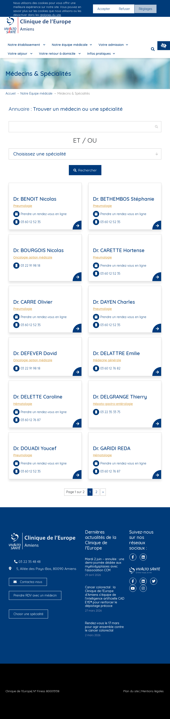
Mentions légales (152, 691)
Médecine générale (107, 360)
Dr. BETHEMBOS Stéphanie (123, 199)
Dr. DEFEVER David (35, 353)
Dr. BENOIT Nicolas (34, 199)
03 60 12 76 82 (110, 368)
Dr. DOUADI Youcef (34, 448)
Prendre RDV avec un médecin (35, 595)
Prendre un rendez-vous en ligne (44, 214)
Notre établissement (26, 44)
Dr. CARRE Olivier (32, 302)
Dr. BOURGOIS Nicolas (38, 250)
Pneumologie (22, 206)
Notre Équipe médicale (36, 93)
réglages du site (50, 15)
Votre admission (113, 44)
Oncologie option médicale (32, 257)
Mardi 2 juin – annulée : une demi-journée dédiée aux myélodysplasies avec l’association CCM (104, 564)
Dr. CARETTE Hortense (119, 250)
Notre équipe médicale (72, 44)
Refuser (124, 9)
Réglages (145, 9)
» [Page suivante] (103, 492)
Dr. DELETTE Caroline (37, 397)
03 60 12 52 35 (31, 222)
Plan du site (131, 691)
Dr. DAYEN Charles (114, 302)
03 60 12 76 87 (31, 420)
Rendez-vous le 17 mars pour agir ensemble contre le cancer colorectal (104, 627)
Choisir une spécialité (28, 614)
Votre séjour (20, 53)
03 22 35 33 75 (110, 412)
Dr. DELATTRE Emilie (116, 353)
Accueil (10, 93)
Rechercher (85, 170)
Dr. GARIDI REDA (111, 448)
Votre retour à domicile (60, 53)
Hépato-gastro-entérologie (113, 404)
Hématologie (22, 404)
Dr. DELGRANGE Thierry (120, 397)
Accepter (103, 9)
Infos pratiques (101, 53)
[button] (163, 45)
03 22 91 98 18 (30, 266)
